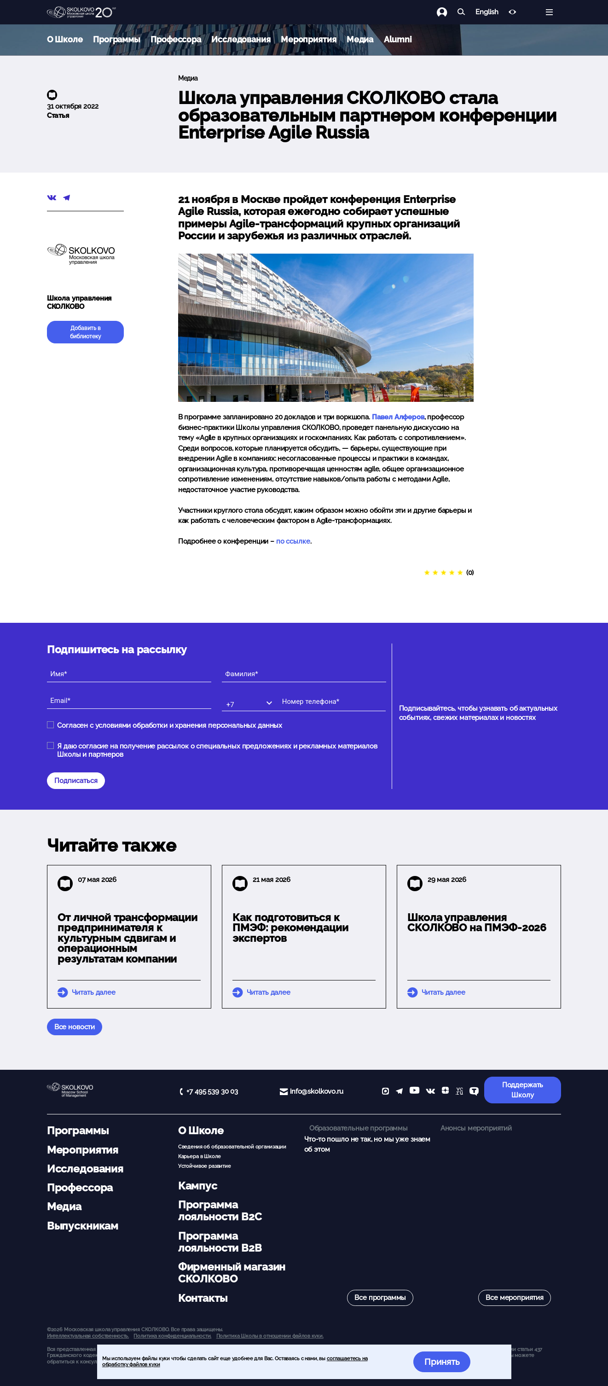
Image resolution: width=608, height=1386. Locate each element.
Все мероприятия (515, 1297)
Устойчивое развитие (204, 1166)
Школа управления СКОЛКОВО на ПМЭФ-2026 (476, 922)
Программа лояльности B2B (220, 1242)
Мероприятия (308, 39)
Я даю (217, 750)
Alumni (398, 39)
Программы (116, 39)
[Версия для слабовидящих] (512, 12)
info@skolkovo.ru (316, 1091)
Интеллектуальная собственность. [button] (88, 1336)
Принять (442, 1362)
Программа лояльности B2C (220, 1211)
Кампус (197, 1186)
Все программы (380, 1297)
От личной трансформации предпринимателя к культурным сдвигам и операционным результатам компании (127, 938)
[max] (385, 1092)
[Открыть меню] (549, 12)
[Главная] (81, 12)
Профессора (176, 39)
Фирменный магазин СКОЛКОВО (231, 1273)
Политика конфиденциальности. (172, 1336)
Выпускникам (82, 1226)
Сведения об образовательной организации (232, 1146)
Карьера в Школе (199, 1156)
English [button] (486, 12)
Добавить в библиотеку (85, 332)
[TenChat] (474, 1092)
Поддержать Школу (523, 1090)
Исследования (240, 39)
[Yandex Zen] (445, 1092)
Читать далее (94, 992)
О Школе (65, 39)
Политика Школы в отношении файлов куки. (270, 1336)
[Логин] (447, 12)
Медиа (360, 39)
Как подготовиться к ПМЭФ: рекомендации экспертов (290, 928)
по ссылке (293, 541)
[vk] (430, 1092)
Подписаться (76, 781)
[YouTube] (414, 1092)
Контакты (202, 1298)
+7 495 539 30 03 (212, 1091)
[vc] (459, 1092)
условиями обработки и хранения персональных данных (189, 725)
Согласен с (169, 725)
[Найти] (461, 12)
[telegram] (399, 1092)
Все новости (74, 1027)
